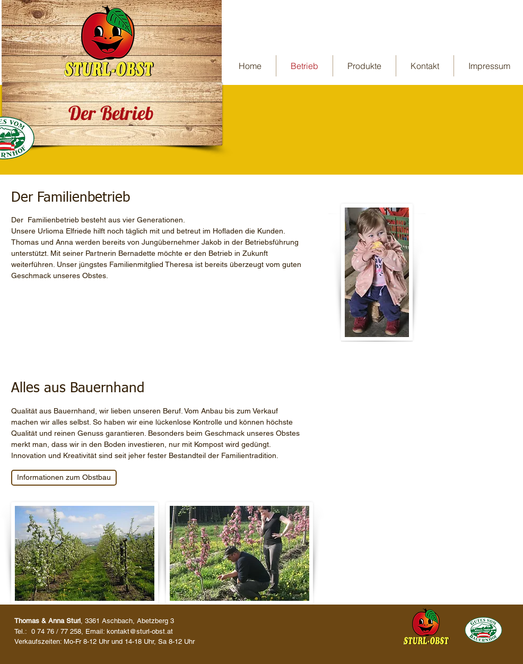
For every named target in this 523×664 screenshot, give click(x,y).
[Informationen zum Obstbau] (64, 478)
